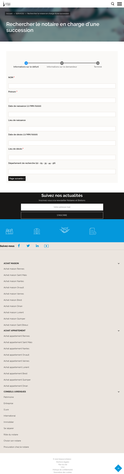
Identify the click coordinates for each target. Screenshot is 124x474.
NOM (10, 77)
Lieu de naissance (17, 120)
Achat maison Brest (13, 300)
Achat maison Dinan (13, 306)
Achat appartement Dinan (16, 386)
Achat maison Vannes (14, 294)
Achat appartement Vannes (16, 361)
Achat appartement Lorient (16, 367)
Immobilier (9, 422)
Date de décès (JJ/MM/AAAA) (23, 134)
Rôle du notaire (11, 434)
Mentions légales (62, 462)
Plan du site (62, 465)
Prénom (12, 92)
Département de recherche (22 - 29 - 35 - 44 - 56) (31, 163)
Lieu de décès (15, 149)
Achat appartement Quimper (17, 380)
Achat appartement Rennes (17, 336)
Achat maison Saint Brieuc (16, 325)
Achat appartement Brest (15, 373)
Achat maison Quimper (14, 318)
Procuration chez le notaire (16, 447)
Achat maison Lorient (14, 312)
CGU (63, 467)
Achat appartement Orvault (16, 355)
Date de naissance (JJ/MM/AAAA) (24, 106)
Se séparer (9, 428)
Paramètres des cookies (63, 472)
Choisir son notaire (12, 441)
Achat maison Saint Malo (15, 275)
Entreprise (8, 403)
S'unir (6, 409)
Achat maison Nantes (14, 281)
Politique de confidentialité (63, 470)
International (10, 416)
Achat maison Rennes (14, 269)
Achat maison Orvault (14, 287)
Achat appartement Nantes (16, 348)
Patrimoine (9, 397)
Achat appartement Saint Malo (18, 342)
